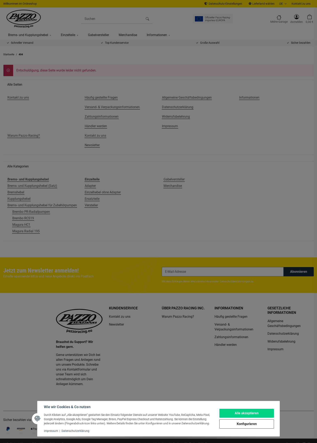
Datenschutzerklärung (75, 430)
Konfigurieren (247, 424)
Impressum (51, 430)
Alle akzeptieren (247, 413)
